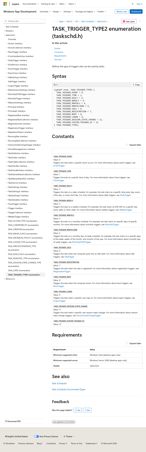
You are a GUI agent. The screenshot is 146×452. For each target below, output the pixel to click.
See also (57, 59)
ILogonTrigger (59, 300)
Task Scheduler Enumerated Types (68, 389)
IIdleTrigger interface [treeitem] (17, 81)
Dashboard (136, 11)
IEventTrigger (59, 165)
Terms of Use (76, 443)
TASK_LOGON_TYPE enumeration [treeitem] (22, 242)
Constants (58, 52)
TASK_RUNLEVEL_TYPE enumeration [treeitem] (23, 258)
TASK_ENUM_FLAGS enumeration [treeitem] (22, 233)
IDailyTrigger (125, 195)
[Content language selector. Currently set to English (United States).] (16, 436)
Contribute (51, 443)
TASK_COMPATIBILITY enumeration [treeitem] (23, 225)
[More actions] (140, 21)
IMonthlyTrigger (112, 224)
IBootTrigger (58, 286)
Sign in (140, 3)
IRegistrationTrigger (61, 271)
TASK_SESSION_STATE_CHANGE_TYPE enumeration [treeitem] (24, 264)
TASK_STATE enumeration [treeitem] (19, 270)
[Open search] (132, 3)
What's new (122, 11)
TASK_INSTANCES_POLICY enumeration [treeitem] (25, 237)
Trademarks (91, 443)
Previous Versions (26, 443)
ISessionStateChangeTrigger (88, 315)
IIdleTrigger (69, 256)
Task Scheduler (87, 21)
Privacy (62, 443)
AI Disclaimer (9, 443)
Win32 (69, 21)
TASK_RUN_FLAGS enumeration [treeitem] (22, 254)
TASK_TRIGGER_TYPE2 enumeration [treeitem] (24, 274)
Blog (39, 443)
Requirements (60, 55)
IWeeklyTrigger (125, 209)
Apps (61, 21)
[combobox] (24, 21)
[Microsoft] (5, 4)
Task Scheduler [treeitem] (12, 26)
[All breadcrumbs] (54, 21)
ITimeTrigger (58, 180)
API (76, 21)
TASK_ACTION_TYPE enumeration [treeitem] (22, 221)
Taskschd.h (101, 21)
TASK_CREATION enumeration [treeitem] (21, 229)
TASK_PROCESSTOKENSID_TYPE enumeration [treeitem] (22, 248)
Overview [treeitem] (12, 39)
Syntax (57, 48)
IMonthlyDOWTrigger (81, 242)
